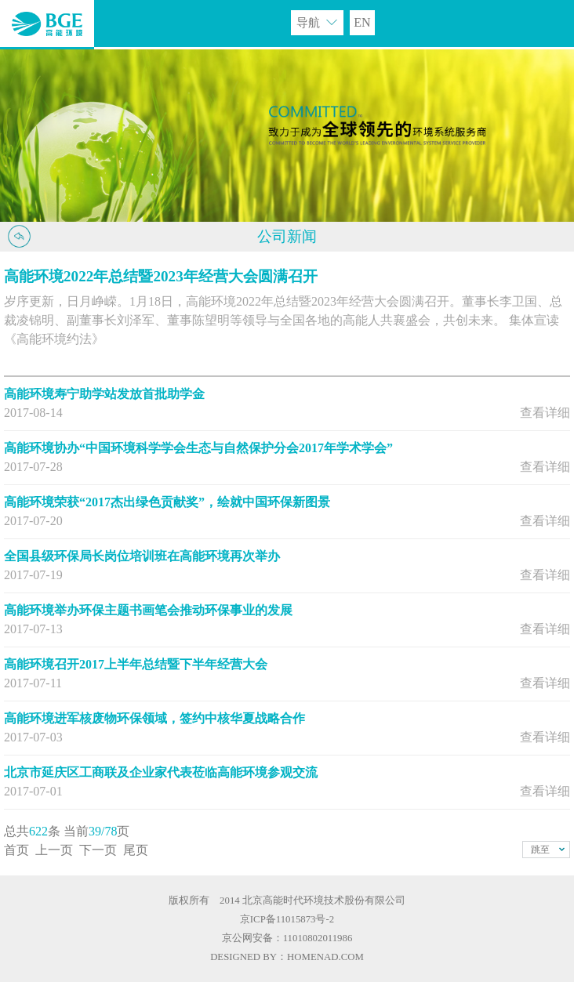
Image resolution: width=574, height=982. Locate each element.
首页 (16, 850)
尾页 (135, 850)
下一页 (98, 850)
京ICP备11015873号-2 (287, 919)
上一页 (54, 850)
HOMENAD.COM (325, 956)
